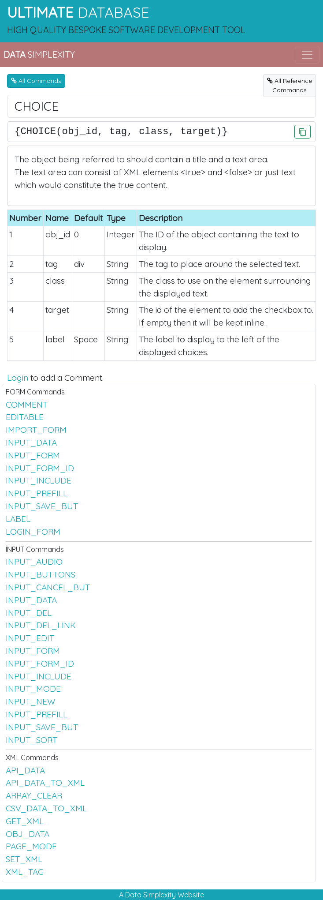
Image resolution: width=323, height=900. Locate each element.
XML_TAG (25, 871)
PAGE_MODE (31, 846)
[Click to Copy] (302, 132)
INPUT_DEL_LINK (41, 625)
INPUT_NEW (31, 701)
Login (17, 377)
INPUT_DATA (31, 442)
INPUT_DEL (29, 613)
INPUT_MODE (33, 688)
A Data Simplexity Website (161, 894)
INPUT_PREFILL (36, 493)
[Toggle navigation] (307, 55)
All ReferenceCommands (289, 85)
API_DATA (25, 770)
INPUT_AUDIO (34, 561)
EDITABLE (25, 417)
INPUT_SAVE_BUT (42, 506)
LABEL (18, 519)
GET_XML (25, 821)
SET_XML (24, 859)
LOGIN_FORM (33, 531)
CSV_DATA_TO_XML (46, 808)
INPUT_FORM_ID (40, 468)
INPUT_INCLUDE (38, 480)
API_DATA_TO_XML (45, 782)
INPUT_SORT (31, 740)
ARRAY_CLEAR (34, 795)
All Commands (36, 81)
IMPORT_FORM (36, 429)
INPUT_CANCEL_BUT (48, 587)
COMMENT (27, 404)
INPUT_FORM (33, 455)
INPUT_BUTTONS (40, 574)
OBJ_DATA (27, 834)
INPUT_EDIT (30, 638)
